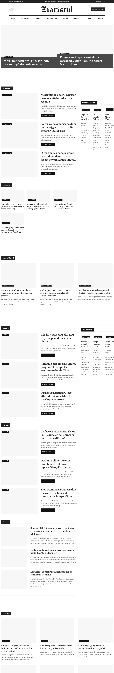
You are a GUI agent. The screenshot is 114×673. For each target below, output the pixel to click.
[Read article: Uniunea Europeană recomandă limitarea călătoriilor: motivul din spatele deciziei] (18, 630)
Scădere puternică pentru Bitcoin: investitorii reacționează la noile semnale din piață (55, 293)
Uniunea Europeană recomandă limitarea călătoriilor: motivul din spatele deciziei (16, 648)
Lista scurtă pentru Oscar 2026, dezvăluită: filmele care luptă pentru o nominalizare (56, 396)
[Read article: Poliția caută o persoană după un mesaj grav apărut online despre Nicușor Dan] (19, 135)
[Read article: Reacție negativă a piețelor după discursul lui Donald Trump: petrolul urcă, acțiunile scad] (39, 196)
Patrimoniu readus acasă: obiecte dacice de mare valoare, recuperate (109, 344)
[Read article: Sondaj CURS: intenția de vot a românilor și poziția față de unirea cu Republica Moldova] (14, 536)
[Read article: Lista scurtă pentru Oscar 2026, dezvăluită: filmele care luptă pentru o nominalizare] (19, 404)
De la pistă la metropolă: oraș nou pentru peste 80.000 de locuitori (52, 551)
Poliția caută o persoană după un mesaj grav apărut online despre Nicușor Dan (59, 127)
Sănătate (44, 641)
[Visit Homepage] (57, 9)
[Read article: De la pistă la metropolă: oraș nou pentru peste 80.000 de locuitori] (14, 558)
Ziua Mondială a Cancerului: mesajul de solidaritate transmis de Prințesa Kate (58, 493)
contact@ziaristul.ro (16, 1)
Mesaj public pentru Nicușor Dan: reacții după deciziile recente (58, 98)
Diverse (100, 18)
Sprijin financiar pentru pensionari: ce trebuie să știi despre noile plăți (12, 206)
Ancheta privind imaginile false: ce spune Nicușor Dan (85, 344)
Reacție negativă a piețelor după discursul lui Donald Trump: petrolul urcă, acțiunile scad (38, 206)
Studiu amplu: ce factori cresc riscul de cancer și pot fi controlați (56, 647)
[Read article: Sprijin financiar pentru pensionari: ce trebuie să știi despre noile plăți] (12, 196)
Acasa (13, 18)
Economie (37, 18)
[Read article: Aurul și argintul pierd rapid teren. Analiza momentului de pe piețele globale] (18, 275)
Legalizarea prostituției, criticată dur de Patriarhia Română (51, 573)
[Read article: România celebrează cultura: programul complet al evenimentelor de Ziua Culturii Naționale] (19, 375)
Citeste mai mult (48, 115)
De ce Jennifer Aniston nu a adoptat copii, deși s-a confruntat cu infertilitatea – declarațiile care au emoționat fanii (97, 117)
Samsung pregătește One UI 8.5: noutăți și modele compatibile (93, 647)
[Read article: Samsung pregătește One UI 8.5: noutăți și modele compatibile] (95, 630)
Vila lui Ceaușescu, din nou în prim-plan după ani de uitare (57, 338)
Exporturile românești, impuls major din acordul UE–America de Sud (64, 206)
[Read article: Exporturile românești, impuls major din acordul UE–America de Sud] (65, 196)
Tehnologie (84, 641)
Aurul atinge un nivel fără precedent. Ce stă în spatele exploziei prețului (95, 291)
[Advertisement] (57, 77)
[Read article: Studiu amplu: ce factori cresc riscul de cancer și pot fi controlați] (57, 630)
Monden (76, 18)
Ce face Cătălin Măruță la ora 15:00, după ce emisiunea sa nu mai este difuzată (58, 435)
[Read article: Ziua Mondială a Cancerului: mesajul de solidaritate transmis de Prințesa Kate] (19, 501)
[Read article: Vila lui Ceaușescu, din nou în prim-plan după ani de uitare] (19, 346)
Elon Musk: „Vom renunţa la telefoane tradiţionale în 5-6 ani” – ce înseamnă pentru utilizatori (109, 117)
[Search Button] (103, 9)
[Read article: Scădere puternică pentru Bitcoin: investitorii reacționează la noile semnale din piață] (57, 275)
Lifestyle (88, 18)
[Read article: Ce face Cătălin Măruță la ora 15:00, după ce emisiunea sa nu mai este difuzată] (19, 443)
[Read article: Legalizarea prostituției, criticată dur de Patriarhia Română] (14, 579)
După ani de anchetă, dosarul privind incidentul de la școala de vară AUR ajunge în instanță (58, 156)
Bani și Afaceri (52, 18)
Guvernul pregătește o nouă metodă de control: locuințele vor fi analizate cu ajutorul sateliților (12, 230)
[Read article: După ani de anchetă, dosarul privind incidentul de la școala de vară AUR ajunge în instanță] (19, 164)
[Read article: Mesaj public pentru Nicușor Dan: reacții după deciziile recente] (19, 106)
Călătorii (6, 641)
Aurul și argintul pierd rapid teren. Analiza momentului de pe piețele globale (17, 293)
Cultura (65, 18)
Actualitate (24, 18)
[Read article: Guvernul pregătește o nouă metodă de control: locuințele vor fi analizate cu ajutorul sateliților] (12, 219)
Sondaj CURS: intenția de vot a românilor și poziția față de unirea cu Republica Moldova (52, 531)
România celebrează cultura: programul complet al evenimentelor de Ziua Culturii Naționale (58, 367)
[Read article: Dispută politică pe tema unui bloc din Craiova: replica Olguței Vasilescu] (19, 472)
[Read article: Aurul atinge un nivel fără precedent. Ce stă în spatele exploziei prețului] (95, 275)
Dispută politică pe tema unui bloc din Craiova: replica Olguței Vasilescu (56, 464)
